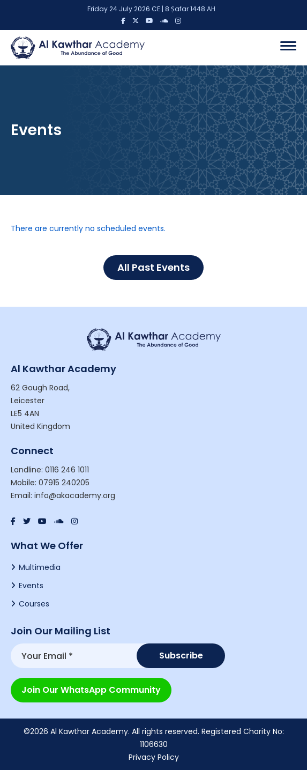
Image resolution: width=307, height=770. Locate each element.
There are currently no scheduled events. (88, 228)
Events (31, 585)
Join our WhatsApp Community (91, 690)
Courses (34, 603)
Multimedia (40, 567)
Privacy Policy (154, 757)
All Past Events (153, 267)
